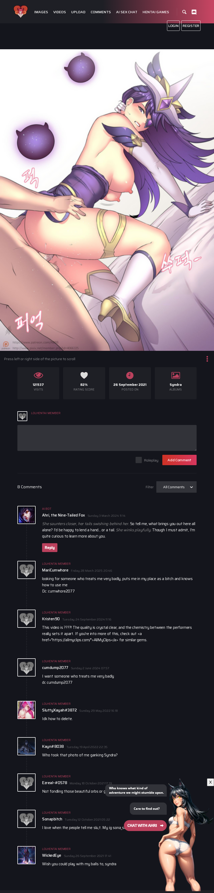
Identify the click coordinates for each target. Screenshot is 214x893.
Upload (78, 12)
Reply (50, 548)
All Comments (174, 487)
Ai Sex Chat (126, 12)
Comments (101, 12)
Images (41, 12)
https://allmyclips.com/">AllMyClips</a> (85, 640)
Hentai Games (156, 12)
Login (173, 26)
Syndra (176, 384)
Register (191, 26)
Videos (59, 12)
